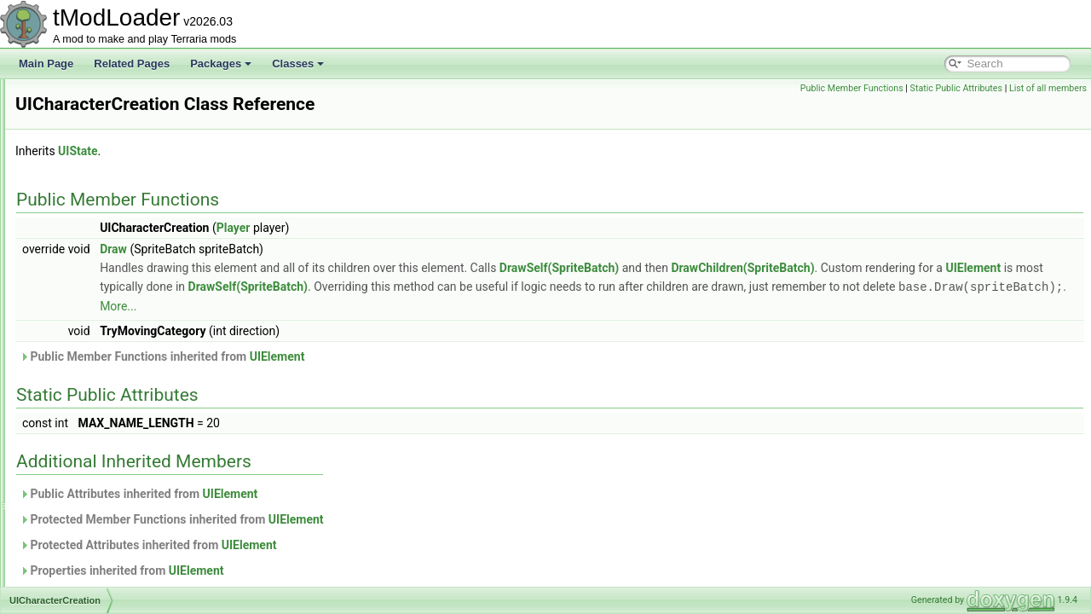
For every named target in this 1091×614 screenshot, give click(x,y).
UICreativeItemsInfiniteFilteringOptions (143, 547)
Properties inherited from (335, 569)
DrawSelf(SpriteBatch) (772, 268)
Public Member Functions (851, 88)
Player (447, 228)
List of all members (1048, 88)
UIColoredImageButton (108, 435)
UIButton (76, 304)
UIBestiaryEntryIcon (101, 116)
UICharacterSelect (98, 397)
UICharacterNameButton (112, 379)
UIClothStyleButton (99, 416)
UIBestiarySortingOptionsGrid (123, 229)
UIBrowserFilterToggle (106, 266)
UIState (290, 151)
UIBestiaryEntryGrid (101, 97)
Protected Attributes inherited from (361, 544)
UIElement (421, 286)
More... (754, 305)
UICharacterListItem (101, 360)
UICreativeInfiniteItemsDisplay (124, 529)
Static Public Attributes (956, 88)
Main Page (46, 63)
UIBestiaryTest (89, 247)
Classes (298, 63)
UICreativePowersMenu (110, 585)
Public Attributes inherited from (351, 493)
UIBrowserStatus (94, 285)
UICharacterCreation (103, 341)
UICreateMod (86, 510)
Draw (326, 249)
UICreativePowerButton (109, 566)
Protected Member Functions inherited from (385, 518)
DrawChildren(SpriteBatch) (955, 268)
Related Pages (132, 63)
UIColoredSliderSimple (107, 472)
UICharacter (84, 322)
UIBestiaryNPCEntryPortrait (119, 210)
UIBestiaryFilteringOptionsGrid (125, 153)
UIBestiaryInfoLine (98, 191)
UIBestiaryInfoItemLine (107, 172)
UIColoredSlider (92, 454)
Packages (220, 63)
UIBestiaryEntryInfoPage (112, 135)
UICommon (82, 491)
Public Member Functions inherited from (375, 355)
